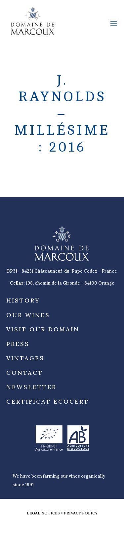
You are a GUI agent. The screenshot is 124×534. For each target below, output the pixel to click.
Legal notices (43, 512)
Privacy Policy (81, 512)
